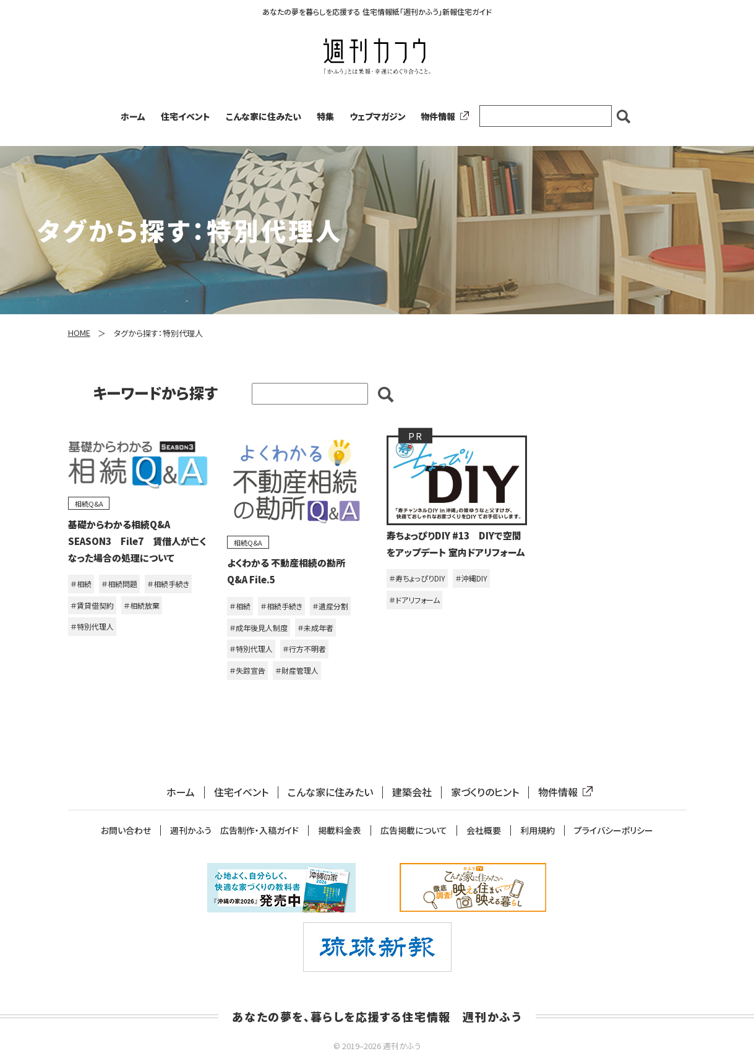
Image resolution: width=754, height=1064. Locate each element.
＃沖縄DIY (471, 578)
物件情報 (442, 116)
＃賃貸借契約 (92, 605)
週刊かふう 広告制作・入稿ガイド (234, 830)
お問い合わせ (126, 830)
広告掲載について (413, 830)
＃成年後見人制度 (258, 627)
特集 (325, 116)
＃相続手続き (168, 583)
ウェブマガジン (377, 116)
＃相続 (81, 583)
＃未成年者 (315, 627)
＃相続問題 (119, 583)
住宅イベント (185, 116)
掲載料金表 (339, 830)
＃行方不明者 (304, 648)
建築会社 (412, 792)
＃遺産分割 (330, 606)
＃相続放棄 (142, 605)
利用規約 (537, 830)
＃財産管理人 (297, 670)
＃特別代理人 (92, 626)
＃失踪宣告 (247, 670)
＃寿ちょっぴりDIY (417, 578)
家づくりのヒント (485, 792)
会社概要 (483, 830)
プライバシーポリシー (613, 830)
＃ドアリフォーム (414, 599)
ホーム (133, 116)
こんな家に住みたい (263, 116)
